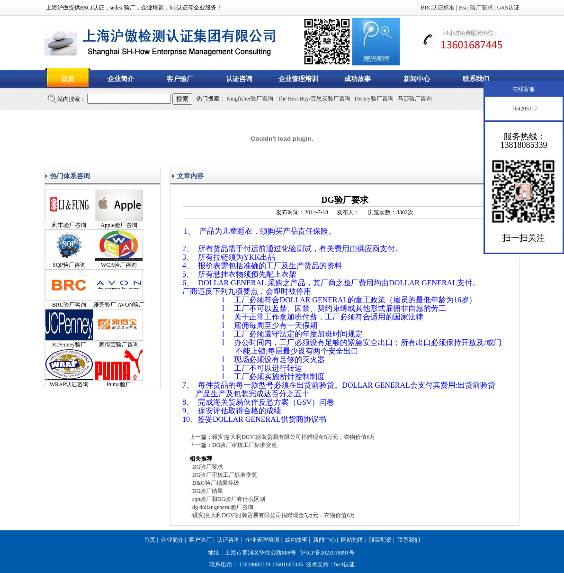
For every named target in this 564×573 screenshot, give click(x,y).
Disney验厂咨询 (374, 98)
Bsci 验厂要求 (476, 7)
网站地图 (352, 540)
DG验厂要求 (207, 467)
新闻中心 (416, 78)
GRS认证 (508, 7)
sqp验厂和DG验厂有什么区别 (228, 499)
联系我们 (476, 78)
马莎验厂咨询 (415, 98)
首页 (67, 78)
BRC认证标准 (438, 7)
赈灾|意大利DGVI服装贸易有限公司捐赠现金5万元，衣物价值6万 (293, 437)
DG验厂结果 (207, 491)
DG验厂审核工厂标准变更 (244, 445)
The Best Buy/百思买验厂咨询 (314, 98)
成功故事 (357, 78)
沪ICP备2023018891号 (327, 552)
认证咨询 (239, 78)
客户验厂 (180, 78)
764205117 (523, 108)
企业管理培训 (298, 78)
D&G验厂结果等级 (215, 483)
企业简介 (120, 78)
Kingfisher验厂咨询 (249, 98)
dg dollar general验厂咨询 (222, 507)
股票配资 (380, 540)
